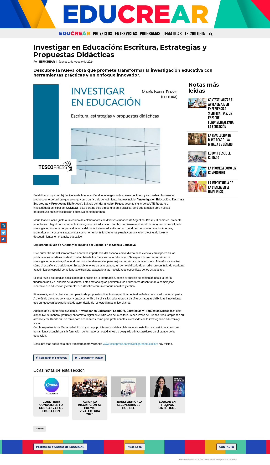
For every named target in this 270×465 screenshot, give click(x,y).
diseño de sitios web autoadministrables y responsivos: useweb (208, 459)
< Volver (40, 429)
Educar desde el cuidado (219, 155)
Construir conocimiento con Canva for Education (51, 406)
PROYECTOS (102, 33)
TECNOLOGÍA (194, 33)
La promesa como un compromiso (222, 170)
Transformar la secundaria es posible (128, 405)
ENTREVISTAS (126, 33)
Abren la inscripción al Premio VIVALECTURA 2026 (90, 408)
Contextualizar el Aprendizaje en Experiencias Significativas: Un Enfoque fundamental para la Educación (221, 113)
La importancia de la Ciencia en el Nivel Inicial (220, 187)
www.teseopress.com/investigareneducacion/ (130, 343)
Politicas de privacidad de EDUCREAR (60, 446)
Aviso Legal (135, 446)
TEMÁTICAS (172, 33)
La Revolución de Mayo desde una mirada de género (220, 140)
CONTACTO (226, 446)
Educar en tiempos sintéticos (167, 405)
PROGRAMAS (150, 33)
